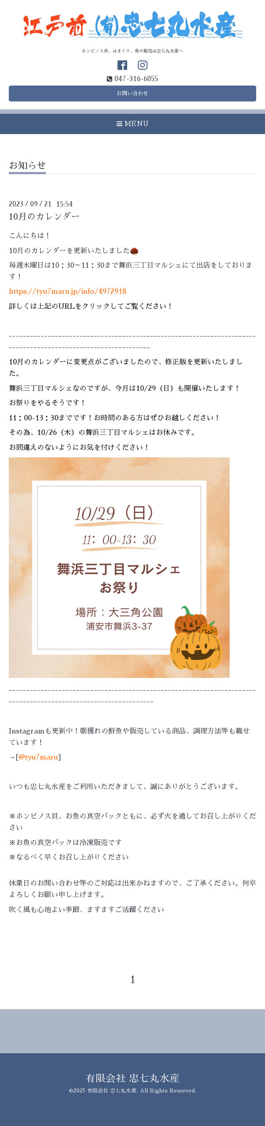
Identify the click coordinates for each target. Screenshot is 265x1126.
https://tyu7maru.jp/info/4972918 (68, 291)
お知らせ (27, 165)
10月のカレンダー (44, 217)
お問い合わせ (132, 93)
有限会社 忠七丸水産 (132, 1079)
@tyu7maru (38, 757)
